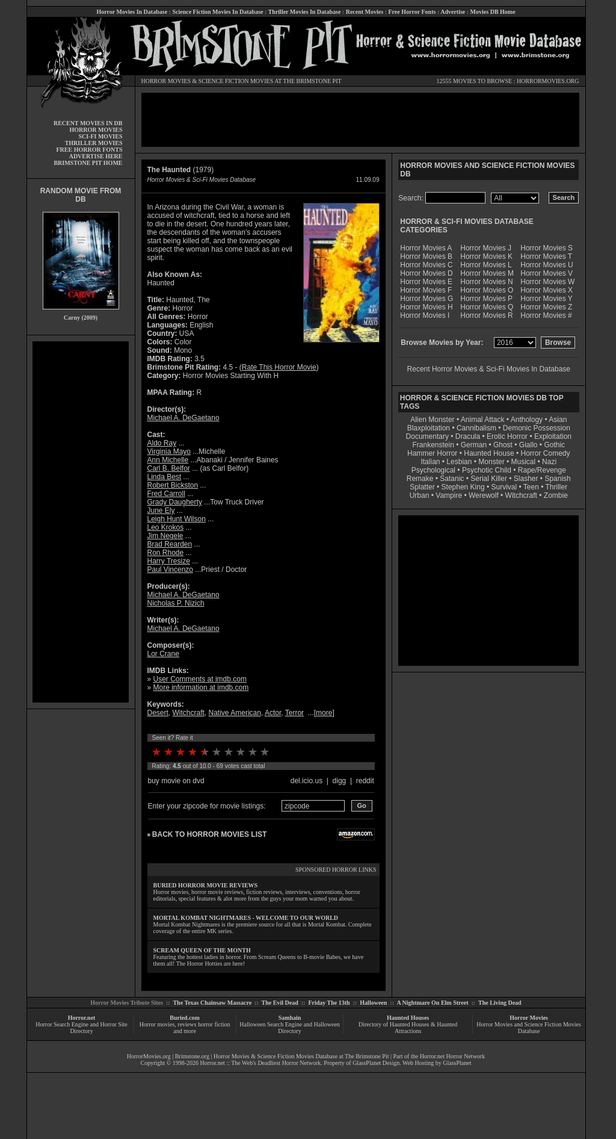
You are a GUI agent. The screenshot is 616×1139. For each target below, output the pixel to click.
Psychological (433, 470)
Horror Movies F (426, 290)
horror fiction (214, 1024)
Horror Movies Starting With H (231, 375)
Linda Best (164, 477)
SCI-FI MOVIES (100, 136)
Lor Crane (163, 654)
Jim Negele (165, 536)
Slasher (526, 478)
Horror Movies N (486, 282)
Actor (273, 713)
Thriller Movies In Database (304, 11)
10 (265, 752)
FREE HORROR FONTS (89, 149)
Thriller (557, 487)
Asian (558, 419)
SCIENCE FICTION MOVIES (236, 81)
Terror (294, 713)
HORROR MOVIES (166, 81)
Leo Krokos (165, 527)
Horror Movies (529, 1017)
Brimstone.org (192, 1056)
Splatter (422, 487)
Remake (420, 478)
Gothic (554, 445)
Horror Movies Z (546, 307)
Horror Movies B (426, 256)
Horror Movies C (426, 265)
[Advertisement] (80, 522)
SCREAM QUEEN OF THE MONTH (202, 950)
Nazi (549, 462)
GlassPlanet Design (376, 1063)
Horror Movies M (487, 273)
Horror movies (157, 1024)
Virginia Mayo (169, 451)
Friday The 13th (329, 1002)
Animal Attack (483, 419)
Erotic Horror (507, 436)
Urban (420, 495)
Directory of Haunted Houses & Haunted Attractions (408, 1027)
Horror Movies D (426, 273)
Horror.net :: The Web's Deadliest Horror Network (260, 1063)
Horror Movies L (485, 265)
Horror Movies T (546, 256)
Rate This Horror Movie (279, 367)
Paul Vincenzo (170, 569)
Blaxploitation (428, 428)
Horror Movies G (426, 298)
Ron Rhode (165, 552)
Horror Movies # (545, 315)
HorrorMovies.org (149, 1056)
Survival (504, 487)
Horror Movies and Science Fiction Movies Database (528, 1027)
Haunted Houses (408, 1017)
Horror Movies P (486, 298)
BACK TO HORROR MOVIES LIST (209, 834)
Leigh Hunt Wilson (176, 519)
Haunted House (489, 453)
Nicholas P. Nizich (176, 603)
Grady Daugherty (174, 502)
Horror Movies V (546, 273)
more (324, 713)
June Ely (161, 510)
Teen (531, 487)
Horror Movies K (486, 256)
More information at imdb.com (201, 687)
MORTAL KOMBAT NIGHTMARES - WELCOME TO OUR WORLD (246, 917)
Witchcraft (189, 713)
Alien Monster (432, 419)
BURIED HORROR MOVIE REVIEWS (205, 885)
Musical (523, 462)
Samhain (290, 1017)
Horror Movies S (546, 248)
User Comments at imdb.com (200, 679)
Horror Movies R (486, 315)
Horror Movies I (424, 315)
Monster (491, 462)
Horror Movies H (426, 307)
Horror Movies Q (486, 307)
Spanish (557, 478)
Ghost (503, 445)
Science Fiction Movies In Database (217, 11)
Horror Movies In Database (131, 11)
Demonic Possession (536, 428)
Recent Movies (364, 11)
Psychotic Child (486, 470)
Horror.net (82, 1017)
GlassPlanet (457, 1063)
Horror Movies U (546, 265)
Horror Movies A (426, 248)
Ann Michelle (168, 460)
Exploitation (552, 436)
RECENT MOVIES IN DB (88, 123)
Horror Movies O (486, 290)
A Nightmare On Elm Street (432, 1002)
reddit (365, 781)
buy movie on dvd (176, 781)
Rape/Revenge (542, 470)
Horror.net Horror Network (452, 1056)
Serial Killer (488, 478)
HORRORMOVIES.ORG (548, 81)
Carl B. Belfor (168, 468)
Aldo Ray (162, 443)
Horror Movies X (546, 290)
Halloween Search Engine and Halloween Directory (289, 1027)
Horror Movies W (547, 282)
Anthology (527, 419)
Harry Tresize (168, 561)
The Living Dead (500, 1002)
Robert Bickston (173, 485)
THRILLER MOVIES (94, 143)
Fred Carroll (166, 493)
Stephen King (463, 487)
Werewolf (484, 495)
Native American (235, 713)
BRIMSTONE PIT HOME (88, 163)
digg (339, 781)
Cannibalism (476, 428)
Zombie (556, 495)
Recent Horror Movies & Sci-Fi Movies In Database (488, 369)
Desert (157, 713)
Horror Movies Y (546, 298)
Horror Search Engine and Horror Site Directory (81, 1027)
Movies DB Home (493, 11)
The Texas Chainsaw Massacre (212, 1002)
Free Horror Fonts (412, 11)
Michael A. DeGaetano (183, 418)
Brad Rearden (169, 544)
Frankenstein (433, 445)
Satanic (452, 478)
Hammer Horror (432, 453)
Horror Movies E (426, 282)
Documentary (427, 436)
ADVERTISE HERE (96, 156)
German (474, 445)
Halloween (373, 1002)
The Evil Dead (280, 1002)
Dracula (467, 436)
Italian (430, 462)
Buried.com (185, 1017)
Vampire (449, 495)
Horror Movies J (485, 248)
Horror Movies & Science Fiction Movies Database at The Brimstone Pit (301, 1056)
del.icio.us (306, 781)
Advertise (452, 11)
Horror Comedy (545, 453)
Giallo (528, 445)
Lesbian (459, 462)
